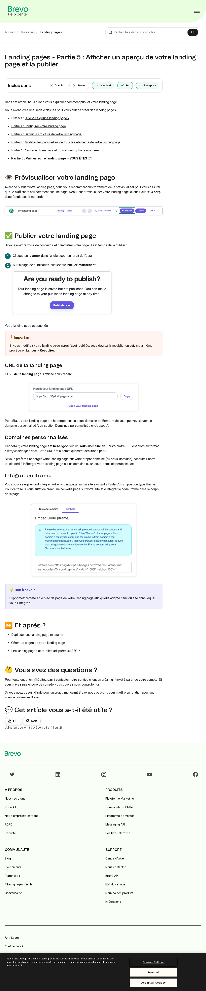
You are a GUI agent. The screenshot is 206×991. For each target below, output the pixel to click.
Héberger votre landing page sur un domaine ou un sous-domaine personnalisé (78, 464)
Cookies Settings (153, 962)
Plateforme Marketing (119, 798)
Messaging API (115, 824)
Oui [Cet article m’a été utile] (16, 721)
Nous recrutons (15, 798)
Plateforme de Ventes (119, 815)
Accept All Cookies (153, 982)
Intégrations (113, 901)
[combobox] (153, 32)
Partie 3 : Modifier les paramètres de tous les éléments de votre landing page (66, 142)
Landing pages (51, 32)
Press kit (10, 807)
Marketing (28, 32)
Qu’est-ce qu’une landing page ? (47, 118)
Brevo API (111, 875)
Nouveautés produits (119, 893)
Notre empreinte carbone (22, 815)
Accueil (10, 32)
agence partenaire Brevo (22, 697)
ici (97, 684)
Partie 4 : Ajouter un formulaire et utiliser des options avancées (55, 150)
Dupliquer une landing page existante (37, 635)
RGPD (8, 824)
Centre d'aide (114, 858)
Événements (13, 867)
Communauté (13, 893)
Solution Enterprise (117, 833)
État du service (115, 884)
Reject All (153, 972)
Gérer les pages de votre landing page (38, 643)
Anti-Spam (12, 937)
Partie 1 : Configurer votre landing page (38, 126)
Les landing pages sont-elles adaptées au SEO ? (45, 651)
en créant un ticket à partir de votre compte (128, 680)
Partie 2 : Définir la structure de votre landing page (46, 134)
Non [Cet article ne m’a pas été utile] (34, 721)
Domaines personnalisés (72, 426)
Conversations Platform (120, 807)
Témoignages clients (18, 884)
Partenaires (12, 875)
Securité (10, 833)
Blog (8, 858)
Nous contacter (115, 867)
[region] (103, 972)
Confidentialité (14, 946)
